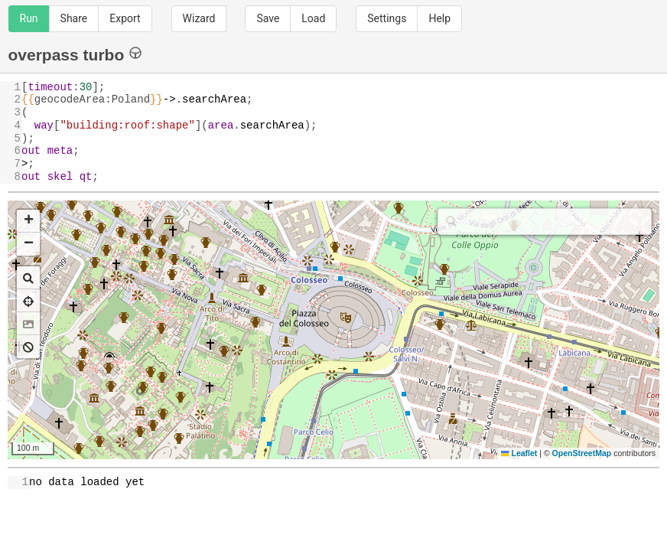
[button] (28, 221)
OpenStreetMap (582, 453)
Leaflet (519, 453)
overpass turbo (75, 54)
